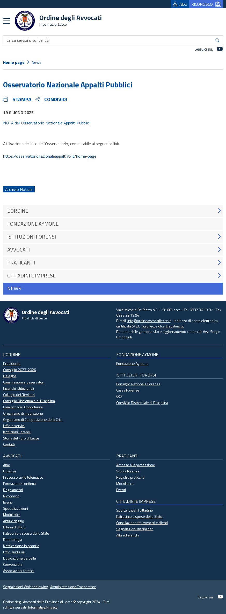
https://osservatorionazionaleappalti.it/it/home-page (49, 156)
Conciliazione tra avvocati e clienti (142, 522)
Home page (14, 62)
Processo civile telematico (23, 477)
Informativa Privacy (42, 607)
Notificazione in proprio (21, 545)
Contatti (9, 444)
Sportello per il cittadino (134, 510)
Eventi (8, 502)
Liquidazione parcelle (19, 558)
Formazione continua (19, 483)
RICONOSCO (206, 4)
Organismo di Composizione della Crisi (32, 419)
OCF (119, 396)
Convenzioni (13, 564)
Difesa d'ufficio (14, 527)
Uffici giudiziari (14, 552)
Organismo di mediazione (23, 413)
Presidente (11, 363)
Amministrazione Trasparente (73, 586)
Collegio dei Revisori (19, 394)
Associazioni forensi (18, 570)
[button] (219, 211)
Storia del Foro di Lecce (21, 438)
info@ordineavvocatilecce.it (149, 320)
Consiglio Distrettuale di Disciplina (29, 400)
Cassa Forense (127, 390)
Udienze (9, 471)
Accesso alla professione (135, 465)
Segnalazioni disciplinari (135, 529)
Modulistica (11, 514)
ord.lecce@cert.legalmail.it (163, 326)
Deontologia (12, 539)
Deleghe (9, 376)
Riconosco (11, 496)
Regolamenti (13, 489)
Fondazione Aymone (132, 363)
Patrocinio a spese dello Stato (26, 533)
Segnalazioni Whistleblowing (25, 586)
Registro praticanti (130, 477)
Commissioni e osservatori (23, 382)
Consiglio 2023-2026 (19, 369)
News (36, 62)
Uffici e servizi (14, 425)
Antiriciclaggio (13, 521)
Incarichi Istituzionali (18, 388)
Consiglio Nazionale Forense (138, 384)
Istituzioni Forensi (17, 432)
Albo (180, 4)
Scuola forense (128, 471)
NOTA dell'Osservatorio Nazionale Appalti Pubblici (46, 123)
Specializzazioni (15, 508)
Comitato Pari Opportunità (23, 407)
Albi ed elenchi (127, 535)
